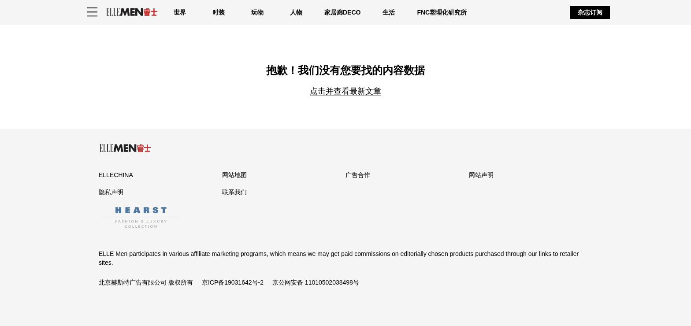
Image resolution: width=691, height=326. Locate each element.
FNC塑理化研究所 (442, 12)
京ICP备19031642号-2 (233, 282)
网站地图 (234, 174)
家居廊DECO (342, 12)
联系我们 (234, 192)
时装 (218, 12)
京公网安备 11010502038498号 (315, 282)
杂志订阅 (590, 12)
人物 (296, 12)
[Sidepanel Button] (92, 12)
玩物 (257, 12)
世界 (180, 12)
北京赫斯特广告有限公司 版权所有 (146, 282)
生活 (389, 12)
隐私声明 (111, 192)
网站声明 (481, 174)
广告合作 (358, 174)
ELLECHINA (116, 174)
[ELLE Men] (131, 12)
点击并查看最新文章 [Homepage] (345, 91)
